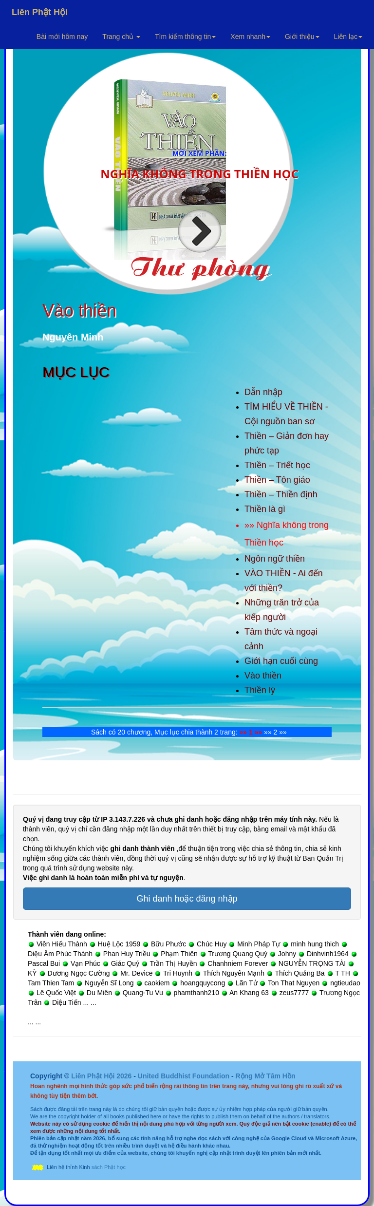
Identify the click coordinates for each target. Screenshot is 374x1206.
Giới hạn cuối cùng (281, 661)
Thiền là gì (264, 509)
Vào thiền (262, 675)
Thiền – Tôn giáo (277, 480)
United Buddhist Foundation (183, 1076)
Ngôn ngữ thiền (274, 559)
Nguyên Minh (73, 337)
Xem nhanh (250, 36)
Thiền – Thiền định (281, 494)
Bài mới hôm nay (62, 36)
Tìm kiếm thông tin (185, 36)
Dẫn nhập (263, 392)
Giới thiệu (302, 36)
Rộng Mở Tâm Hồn (265, 1076)
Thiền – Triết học (277, 465)
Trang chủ (121, 36)
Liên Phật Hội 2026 (102, 1076)
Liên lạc (348, 36)
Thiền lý (259, 690)
